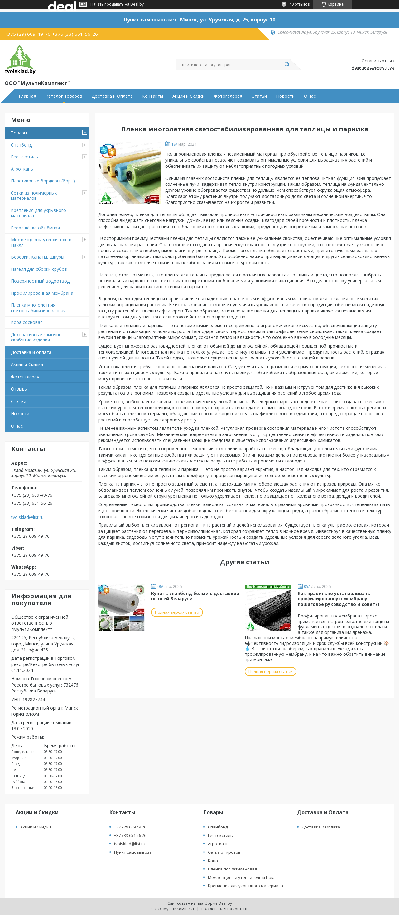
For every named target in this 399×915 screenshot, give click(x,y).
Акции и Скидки (188, 96)
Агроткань (22, 169)
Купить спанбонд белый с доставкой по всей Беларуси (195, 596)
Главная (27, 96)
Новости (285, 96)
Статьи (259, 96)
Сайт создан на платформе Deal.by (199, 903)
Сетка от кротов (224, 852)
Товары (19, 133)
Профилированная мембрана (42, 293)
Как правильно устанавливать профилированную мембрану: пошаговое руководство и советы (338, 598)
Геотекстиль (24, 157)
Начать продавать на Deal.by (117, 4)
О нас (310, 96)
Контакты (152, 96)
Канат (214, 860)
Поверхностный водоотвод (40, 281)
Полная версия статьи (177, 612)
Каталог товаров (64, 96)
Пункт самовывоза (133, 852)
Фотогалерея (228, 96)
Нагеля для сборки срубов (39, 269)
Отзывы (19, 389)
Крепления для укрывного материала (38, 213)
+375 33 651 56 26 (130, 835)
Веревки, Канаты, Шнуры (37, 257)
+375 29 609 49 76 (130, 827)
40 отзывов (299, 4)
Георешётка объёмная (35, 228)
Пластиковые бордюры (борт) (43, 181)
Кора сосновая (27, 322)
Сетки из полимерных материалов (34, 195)
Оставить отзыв (378, 61)
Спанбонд (21, 145)
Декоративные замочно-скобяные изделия (37, 337)
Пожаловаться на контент (224, 909)
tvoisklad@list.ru (27, 517)
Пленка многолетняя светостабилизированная (38, 307)
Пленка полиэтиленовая (232, 869)
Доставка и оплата (31, 352)
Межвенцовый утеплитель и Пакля (41, 242)
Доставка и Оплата (112, 96)
